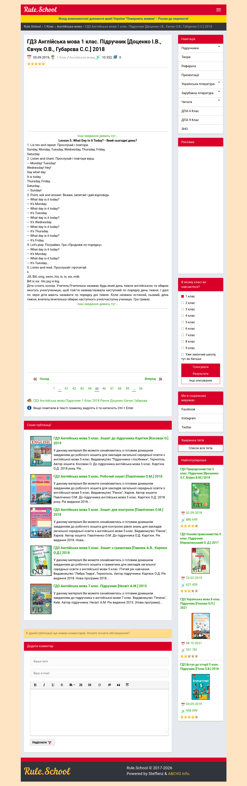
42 (74, 388)
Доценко (116, 401)
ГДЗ (36, 401)
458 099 (189, 710)
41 (66, 388)
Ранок (104, 401)
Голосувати (201, 367)
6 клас (190, 328)
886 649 (189, 519)
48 (119, 388)
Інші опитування (200, 380)
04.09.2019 (191, 704)
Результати (200, 373)
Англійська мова (82, 57)
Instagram (188, 418)
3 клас (190, 309)
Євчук (128, 401)
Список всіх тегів (200, 448)
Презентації (190, 75)
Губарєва (140, 401)
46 (104, 388)
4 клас (190, 316)
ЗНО (184, 129)
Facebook (188, 409)
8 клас (190, 341)
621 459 (189, 585)
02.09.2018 (191, 513)
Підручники (200, 48)
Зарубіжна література (200, 93)
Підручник (73, 401)
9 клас (190, 348)
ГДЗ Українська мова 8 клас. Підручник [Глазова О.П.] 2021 (200, 603)
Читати (200, 102)
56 (141, 388)
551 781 (189, 650)
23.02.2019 (191, 578)
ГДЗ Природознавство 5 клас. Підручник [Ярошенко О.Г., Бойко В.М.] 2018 (199, 473)
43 (82, 388)
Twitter (186, 427)
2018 (95, 401)
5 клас (190, 322)
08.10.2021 (191, 643)
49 (127, 388)
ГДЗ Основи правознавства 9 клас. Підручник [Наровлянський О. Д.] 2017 (200, 538)
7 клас (190, 335)
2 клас (190, 303)
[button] (35, 685)
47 (112, 388)
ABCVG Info (178, 773)
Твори (185, 57)
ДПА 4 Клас (190, 111)
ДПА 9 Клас (190, 120)
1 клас (190, 296)
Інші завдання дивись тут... (98, 136)
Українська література (200, 84)
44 (90, 388)
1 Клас (62, 57)
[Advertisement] (98, 99)
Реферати (188, 66)
